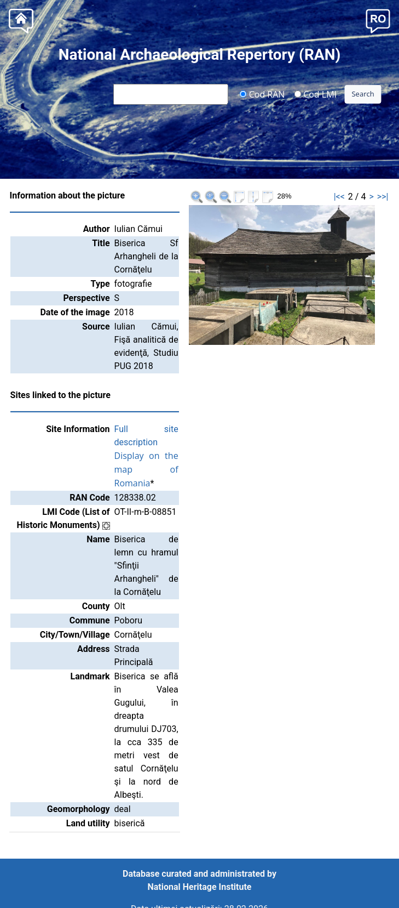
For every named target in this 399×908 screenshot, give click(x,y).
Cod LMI (315, 94)
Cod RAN (262, 94)
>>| (383, 196)
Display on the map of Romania (146, 469)
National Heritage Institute (200, 887)
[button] (378, 20)
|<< (339, 196)
